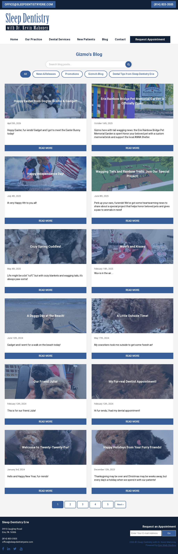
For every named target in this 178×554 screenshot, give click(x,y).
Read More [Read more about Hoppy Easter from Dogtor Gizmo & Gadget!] (45, 148)
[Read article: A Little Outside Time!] (132, 315)
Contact (120, 39)
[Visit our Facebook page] (3, 549)
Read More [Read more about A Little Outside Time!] (132, 355)
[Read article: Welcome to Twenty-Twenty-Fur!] (45, 447)
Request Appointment (150, 39)
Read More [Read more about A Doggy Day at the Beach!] (45, 355)
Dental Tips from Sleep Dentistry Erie (133, 74)
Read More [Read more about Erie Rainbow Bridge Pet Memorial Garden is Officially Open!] (132, 148)
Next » (120, 504)
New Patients (86, 39)
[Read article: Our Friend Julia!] (45, 381)
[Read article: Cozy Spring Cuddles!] (45, 246)
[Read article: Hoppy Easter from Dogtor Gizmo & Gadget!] (45, 101)
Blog (105, 39)
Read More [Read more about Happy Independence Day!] (45, 220)
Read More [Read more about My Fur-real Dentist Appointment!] (132, 421)
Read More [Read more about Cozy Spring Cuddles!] (45, 290)
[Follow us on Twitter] (15, 549)
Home (14, 39)
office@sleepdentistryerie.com (29, 4)
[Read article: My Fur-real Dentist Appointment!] (132, 381)
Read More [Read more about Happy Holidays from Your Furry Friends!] (132, 490)
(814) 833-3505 (163, 4)
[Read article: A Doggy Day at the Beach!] (45, 315)
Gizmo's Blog (95, 74)
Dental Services (59, 39)
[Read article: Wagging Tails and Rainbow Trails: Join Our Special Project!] (132, 173)
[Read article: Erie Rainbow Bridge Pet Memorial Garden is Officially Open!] (132, 101)
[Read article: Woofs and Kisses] (132, 246)
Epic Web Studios (167, 545)
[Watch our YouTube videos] (21, 549)
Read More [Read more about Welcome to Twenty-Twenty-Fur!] (45, 490)
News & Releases (46, 74)
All (25, 74)
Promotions (72, 74)
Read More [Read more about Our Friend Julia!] (45, 421)
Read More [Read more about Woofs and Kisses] (132, 290)
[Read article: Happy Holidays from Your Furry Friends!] (132, 447)
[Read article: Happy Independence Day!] (45, 173)
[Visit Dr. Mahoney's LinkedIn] (8, 549)
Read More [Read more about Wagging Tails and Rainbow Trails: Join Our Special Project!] (132, 220)
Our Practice (33, 39)
